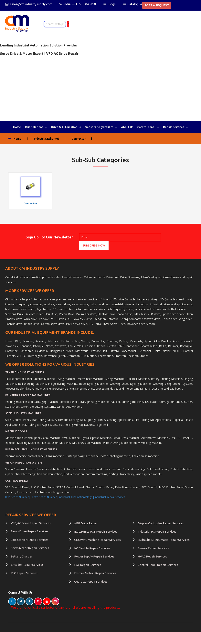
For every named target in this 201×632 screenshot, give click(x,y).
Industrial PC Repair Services (157, 523)
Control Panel (146, 127)
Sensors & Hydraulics (99, 127)
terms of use (43, 626)
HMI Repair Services (87, 556)
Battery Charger (21, 548)
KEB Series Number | (18, 488)
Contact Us (18, 626)
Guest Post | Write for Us (69, 626)
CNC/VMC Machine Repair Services (97, 531)
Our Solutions (34, 127)
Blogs (112, 4)
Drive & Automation (64, 127)
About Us (127, 127)
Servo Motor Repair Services (30, 539)
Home (17, 127)
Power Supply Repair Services (94, 548)
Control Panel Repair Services (158, 556)
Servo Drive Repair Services (29, 523)
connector (30, 203)
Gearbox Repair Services (90, 573)
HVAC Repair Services (152, 548)
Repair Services (173, 127)
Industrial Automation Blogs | (76, 488)
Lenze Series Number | (45, 488)
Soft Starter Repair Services (29, 531)
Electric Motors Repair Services (95, 565)
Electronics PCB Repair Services (95, 523)
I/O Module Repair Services (92, 540)
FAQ (30, 626)
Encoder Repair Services (27, 556)
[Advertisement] (100, 91)
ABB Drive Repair (86, 515)
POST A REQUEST (156, 5)
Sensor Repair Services (153, 540)
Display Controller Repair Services (161, 515)
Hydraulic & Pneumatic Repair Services (164, 531)
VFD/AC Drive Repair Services (31, 515)
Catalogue (134, 4)
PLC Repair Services (24, 565)
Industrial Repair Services (110, 488)
